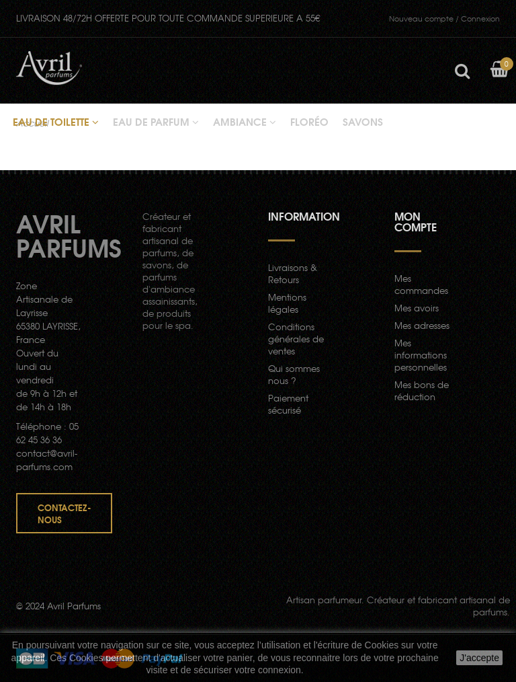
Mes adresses (421, 325)
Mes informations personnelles (420, 354)
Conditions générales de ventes (296, 338)
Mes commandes (421, 284)
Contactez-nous (64, 513)
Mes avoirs (416, 307)
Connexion (444, 18)
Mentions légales (287, 303)
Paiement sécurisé (288, 403)
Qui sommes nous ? (294, 374)
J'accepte (479, 657)
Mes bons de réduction (421, 390)
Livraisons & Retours (292, 273)
